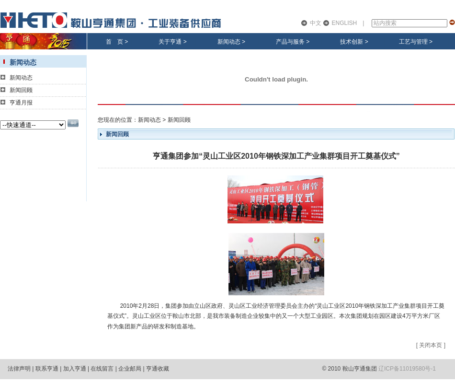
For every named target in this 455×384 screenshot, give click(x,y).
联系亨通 (46, 368)
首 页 (114, 41)
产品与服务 (290, 41)
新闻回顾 (21, 90)
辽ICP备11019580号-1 (407, 368)
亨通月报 (21, 102)
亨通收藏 (157, 368)
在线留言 (102, 368)
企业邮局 (129, 368)
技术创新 (351, 41)
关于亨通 (170, 41)
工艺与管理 (413, 41)
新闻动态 (228, 41)
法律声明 (19, 368)
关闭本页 (430, 345)
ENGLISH (344, 23)
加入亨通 (74, 368)
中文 (315, 23)
